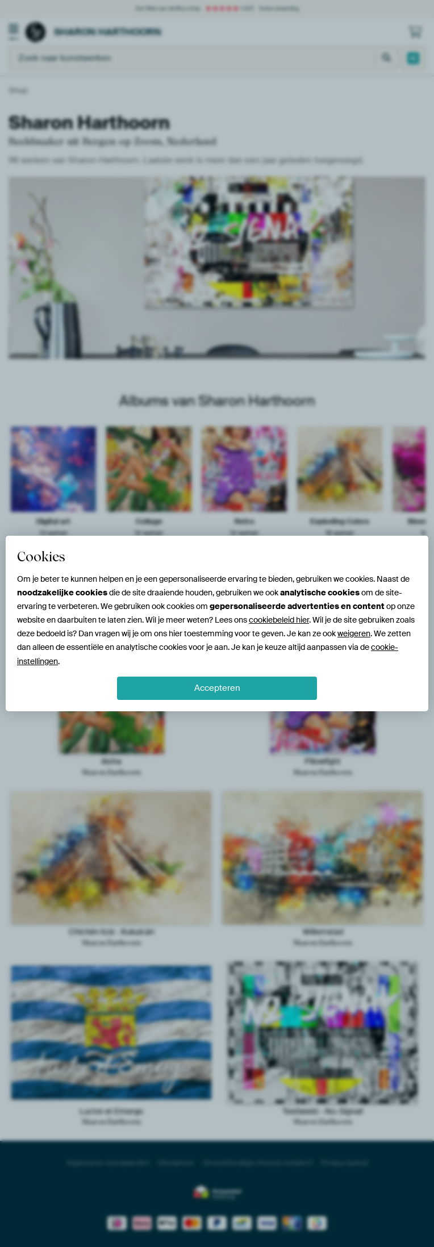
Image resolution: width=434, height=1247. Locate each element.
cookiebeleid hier (279, 620)
